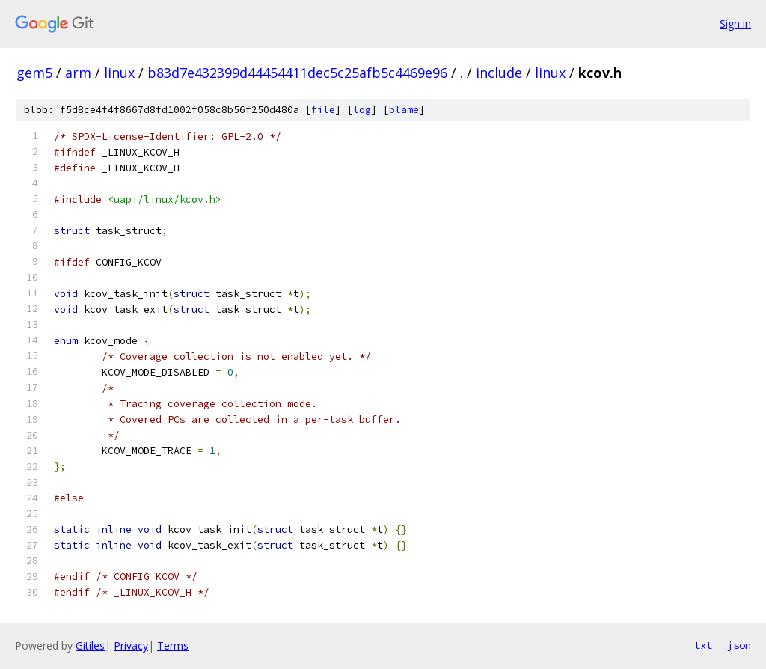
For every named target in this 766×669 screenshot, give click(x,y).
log (362, 109)
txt (703, 645)
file (323, 109)
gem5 (34, 73)
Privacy (131, 645)
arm (78, 73)
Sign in (735, 23)
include (499, 73)
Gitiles (90, 645)
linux (119, 73)
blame (404, 109)
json (739, 645)
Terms (173, 645)
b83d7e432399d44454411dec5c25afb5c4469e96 (297, 73)
